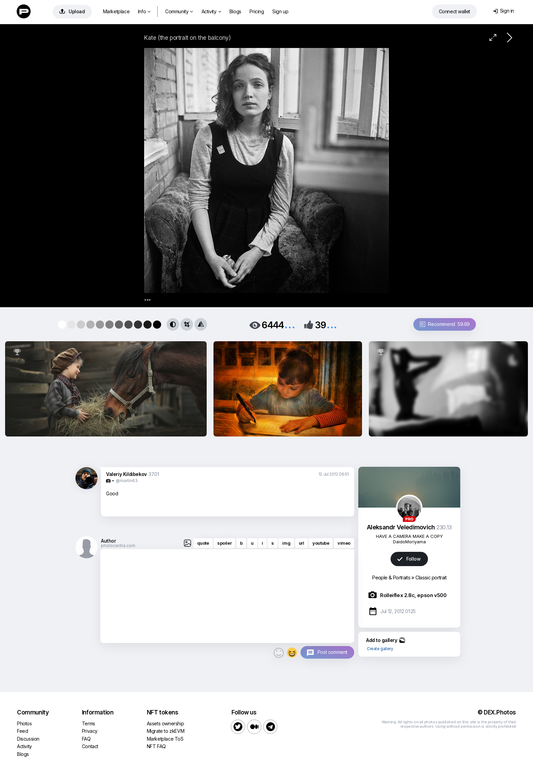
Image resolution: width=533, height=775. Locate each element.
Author (108, 541)
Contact (90, 746)
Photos (24, 723)
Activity (211, 11)
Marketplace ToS (165, 739)
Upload (72, 11)
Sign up (280, 11)
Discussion (28, 739)
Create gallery (380, 648)
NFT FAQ (156, 746)
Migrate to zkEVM (166, 731)
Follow (408, 559)
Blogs (235, 11)
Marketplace (116, 11)
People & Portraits (391, 577)
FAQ (86, 739)
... (289, 324)
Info (144, 11)
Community (179, 11)
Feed (22, 731)
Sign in (503, 10)
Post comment (332, 652)
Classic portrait (431, 577)
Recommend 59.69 (445, 324)
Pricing (257, 11)
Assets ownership (165, 723)
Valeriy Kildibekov (126, 474)
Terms (88, 723)
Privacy (90, 731)
